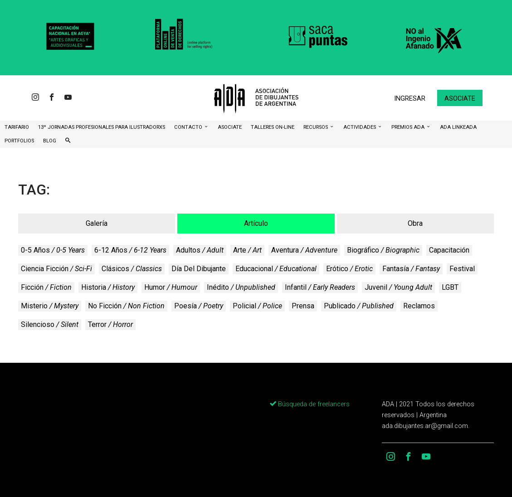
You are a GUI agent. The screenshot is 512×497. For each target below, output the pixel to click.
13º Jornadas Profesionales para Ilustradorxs (101, 127)
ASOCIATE (230, 127)
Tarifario (17, 127)
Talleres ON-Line (272, 127)
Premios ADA (408, 127)
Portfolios (19, 141)
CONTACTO (189, 127)
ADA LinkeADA (458, 127)
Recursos (316, 127)
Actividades (360, 127)
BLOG (49, 141)
